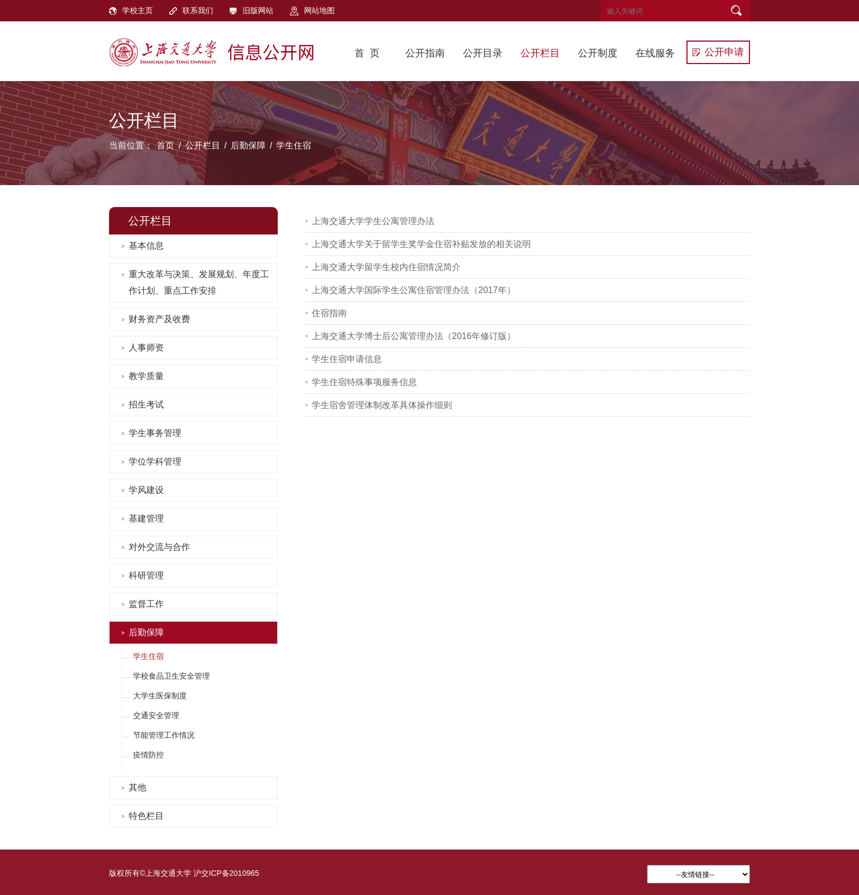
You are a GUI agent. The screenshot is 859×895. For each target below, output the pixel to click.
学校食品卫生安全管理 (171, 676)
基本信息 (146, 245)
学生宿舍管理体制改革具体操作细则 (382, 405)
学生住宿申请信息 (347, 359)
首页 (165, 145)
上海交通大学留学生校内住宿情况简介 (386, 267)
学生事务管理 (155, 433)
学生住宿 (293, 145)
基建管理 (146, 518)
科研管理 (146, 575)
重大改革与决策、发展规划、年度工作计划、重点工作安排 (199, 282)
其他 (137, 787)
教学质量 (146, 376)
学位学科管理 (155, 461)
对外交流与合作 (159, 547)
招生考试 (146, 404)
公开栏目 (540, 53)
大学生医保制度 (160, 695)
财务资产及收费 (159, 319)
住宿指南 (329, 313)
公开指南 (425, 53)
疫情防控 (148, 754)
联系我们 (191, 10)
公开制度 (597, 53)
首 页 (367, 53)
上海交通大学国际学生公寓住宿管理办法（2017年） (414, 290)
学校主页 (131, 10)
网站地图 (312, 10)
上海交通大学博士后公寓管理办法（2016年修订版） (414, 336)
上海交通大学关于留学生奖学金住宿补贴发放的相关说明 (421, 244)
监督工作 (146, 604)
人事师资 (146, 347)
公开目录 (482, 53)
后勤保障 (248, 145)
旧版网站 (251, 10)
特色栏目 (146, 816)
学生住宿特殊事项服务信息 (364, 382)
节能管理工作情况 (163, 735)
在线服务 (655, 53)
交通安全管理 (156, 715)
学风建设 (146, 490)
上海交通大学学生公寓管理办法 (373, 221)
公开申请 (718, 52)
